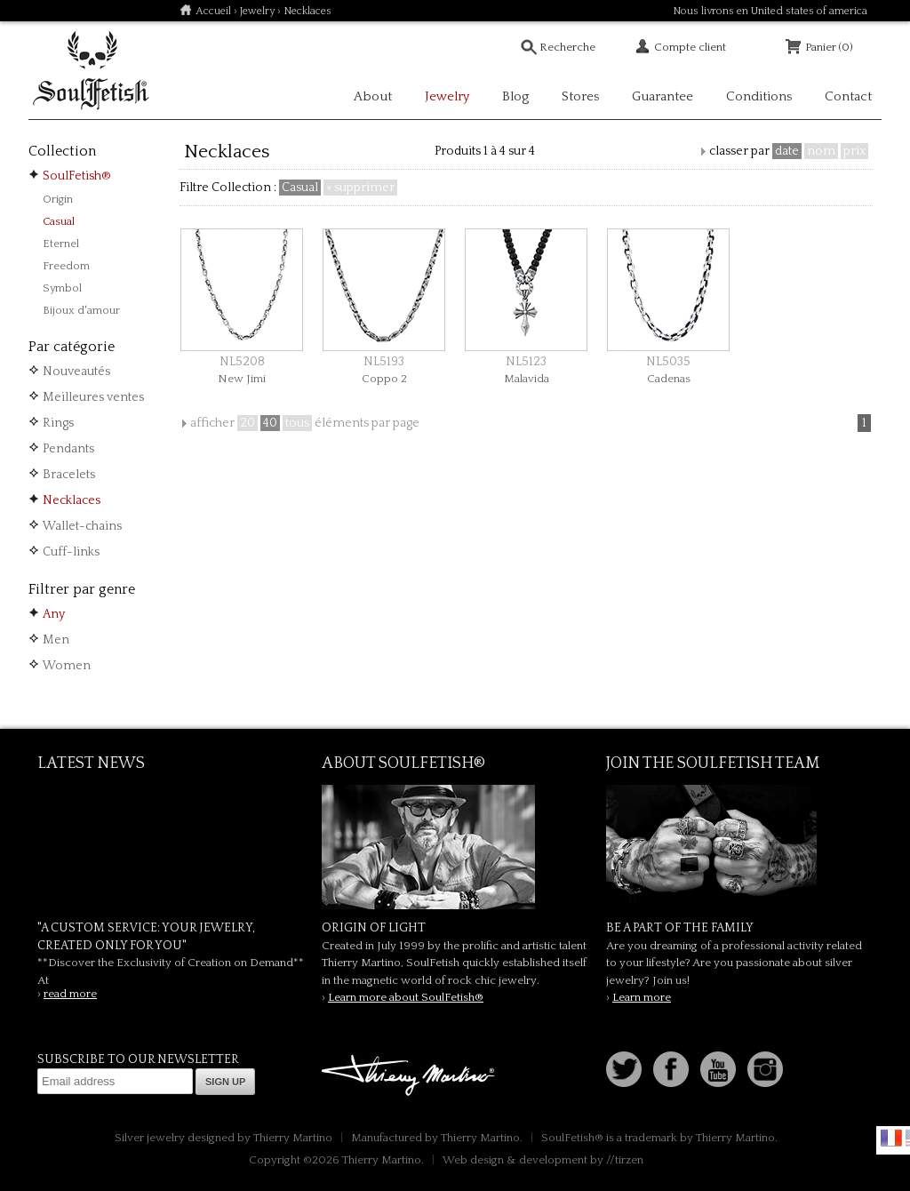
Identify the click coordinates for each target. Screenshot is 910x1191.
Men (56, 640)
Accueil (213, 11)
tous (297, 423)
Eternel (61, 243)
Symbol (62, 288)
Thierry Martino (410, 1076)
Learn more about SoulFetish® (405, 997)
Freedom (66, 266)
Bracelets (69, 475)
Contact (848, 96)
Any (54, 614)
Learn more (641, 997)
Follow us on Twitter (624, 1069)
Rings (58, 423)
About (373, 96)
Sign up (225, 1081)
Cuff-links (71, 552)
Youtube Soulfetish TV (718, 1069)
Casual (59, 221)
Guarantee (662, 96)
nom (821, 151)
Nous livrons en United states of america (770, 11)
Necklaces (71, 500)
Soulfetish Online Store (90, 71)
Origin (58, 199)
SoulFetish (455, 847)
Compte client (690, 47)
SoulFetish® (77, 176)
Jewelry (257, 11)
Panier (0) (829, 47)
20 (247, 423)
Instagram (765, 1069)
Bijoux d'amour (81, 310)
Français (891, 1138)
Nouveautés (76, 371)
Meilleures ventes (93, 397)
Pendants (68, 449)
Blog (515, 96)
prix (854, 151)
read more (70, 993)
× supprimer (360, 187)
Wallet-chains (82, 526)
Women (67, 666)
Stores (580, 96)
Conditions (759, 96)
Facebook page (671, 1069)
